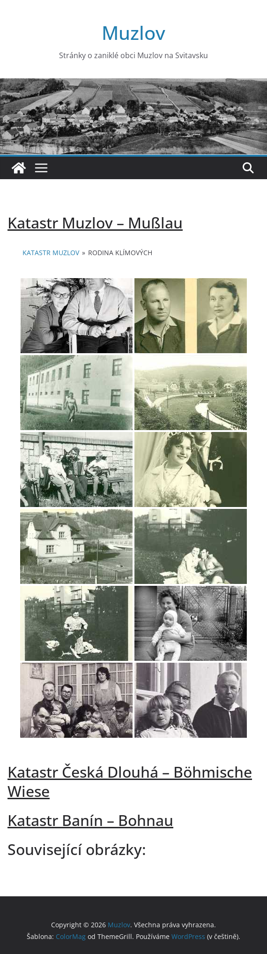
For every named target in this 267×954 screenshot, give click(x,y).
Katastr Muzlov (50, 252)
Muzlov (133, 32)
